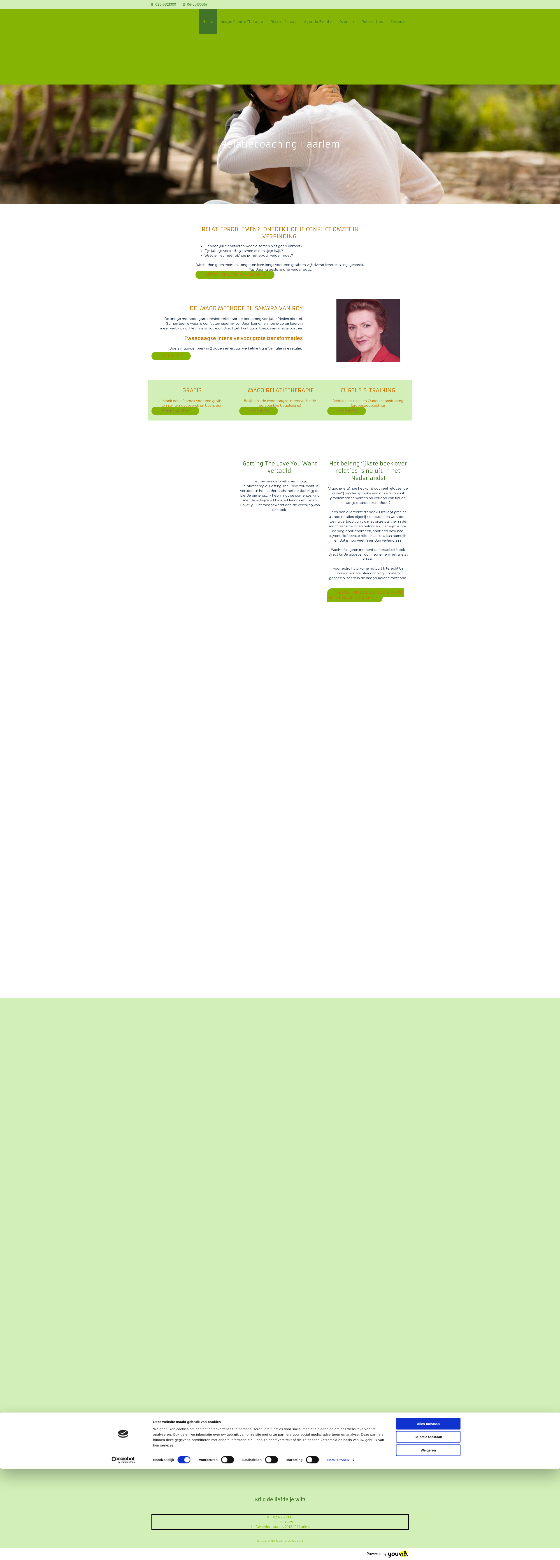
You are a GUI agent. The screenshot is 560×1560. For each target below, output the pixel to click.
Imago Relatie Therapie (242, 21)
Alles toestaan (428, 1515)
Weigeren (428, 1541)
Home (207, 21)
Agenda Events (318, 21)
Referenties (372, 21)
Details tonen (338, 1551)
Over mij (346, 21)
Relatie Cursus (283, 21)
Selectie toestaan (428, 1528)
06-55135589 (197, 5)
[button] (234, 275)
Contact (397, 21)
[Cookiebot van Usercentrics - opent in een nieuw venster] (123, 1551)
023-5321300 (165, 5)
